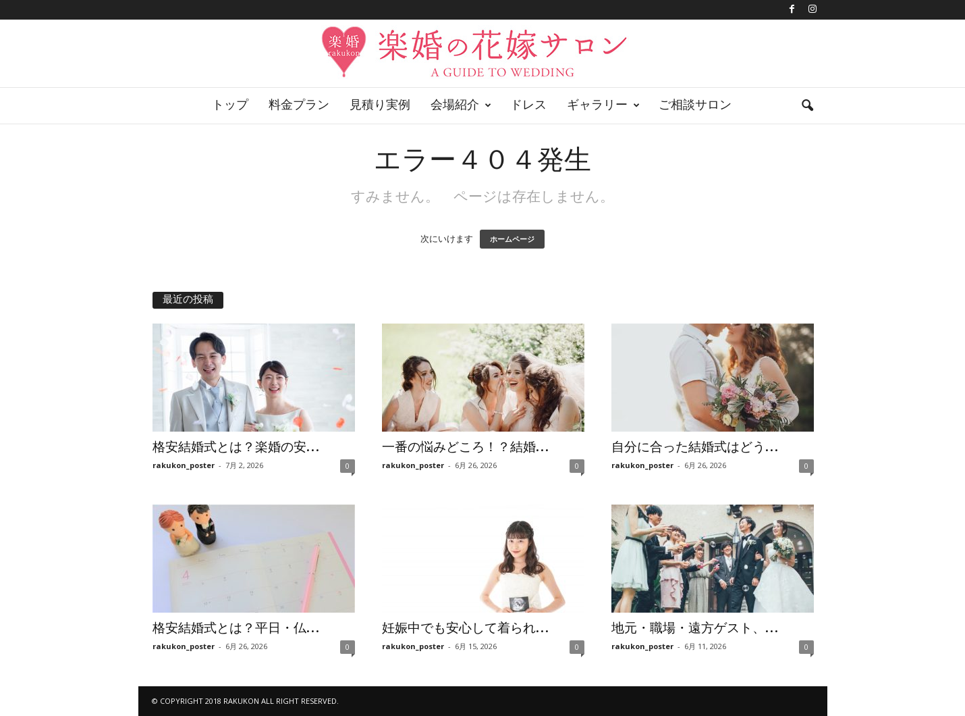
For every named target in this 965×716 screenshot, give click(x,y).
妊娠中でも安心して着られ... (465, 629)
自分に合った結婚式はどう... (694, 448)
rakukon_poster (184, 465)
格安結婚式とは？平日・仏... (236, 629)
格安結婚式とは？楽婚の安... (236, 448)
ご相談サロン (695, 105)
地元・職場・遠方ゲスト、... (694, 629)
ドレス (528, 105)
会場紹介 (461, 106)
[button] (807, 106)
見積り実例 (380, 105)
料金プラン (299, 105)
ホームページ (512, 239)
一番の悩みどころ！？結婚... (465, 448)
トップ (230, 105)
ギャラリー (603, 106)
